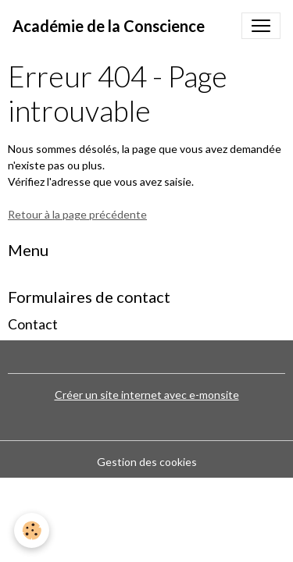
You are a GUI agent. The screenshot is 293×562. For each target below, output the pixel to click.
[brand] (109, 25)
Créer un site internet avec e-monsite (147, 394)
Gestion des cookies (147, 461)
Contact (33, 324)
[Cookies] (31, 530)
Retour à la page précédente (77, 214)
